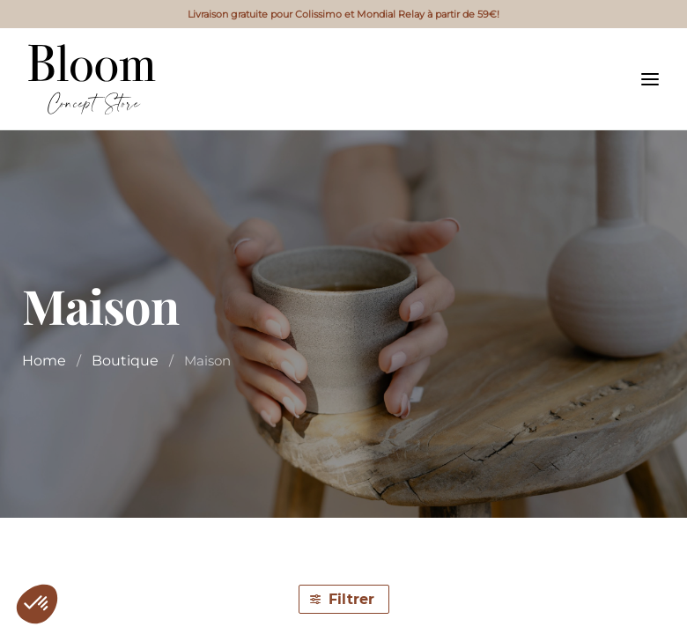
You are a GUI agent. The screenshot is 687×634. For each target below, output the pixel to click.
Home (44, 360)
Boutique (125, 360)
